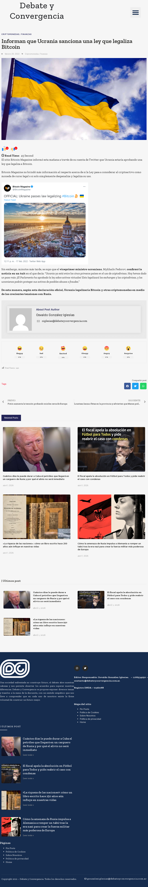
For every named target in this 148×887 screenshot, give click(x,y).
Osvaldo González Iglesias (55, 315)
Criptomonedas (10, 34)
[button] (135, 12)
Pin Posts (84, 709)
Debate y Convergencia (37, 10)
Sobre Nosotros (88, 715)
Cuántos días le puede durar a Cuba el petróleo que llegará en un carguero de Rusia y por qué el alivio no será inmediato (36, 477)
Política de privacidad (90, 719)
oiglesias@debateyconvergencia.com (61, 321)
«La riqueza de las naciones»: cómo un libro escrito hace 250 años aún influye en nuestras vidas (35, 545)
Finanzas (26, 34)
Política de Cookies (89, 712)
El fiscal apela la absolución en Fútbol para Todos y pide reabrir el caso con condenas (111, 477)
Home (83, 722)
